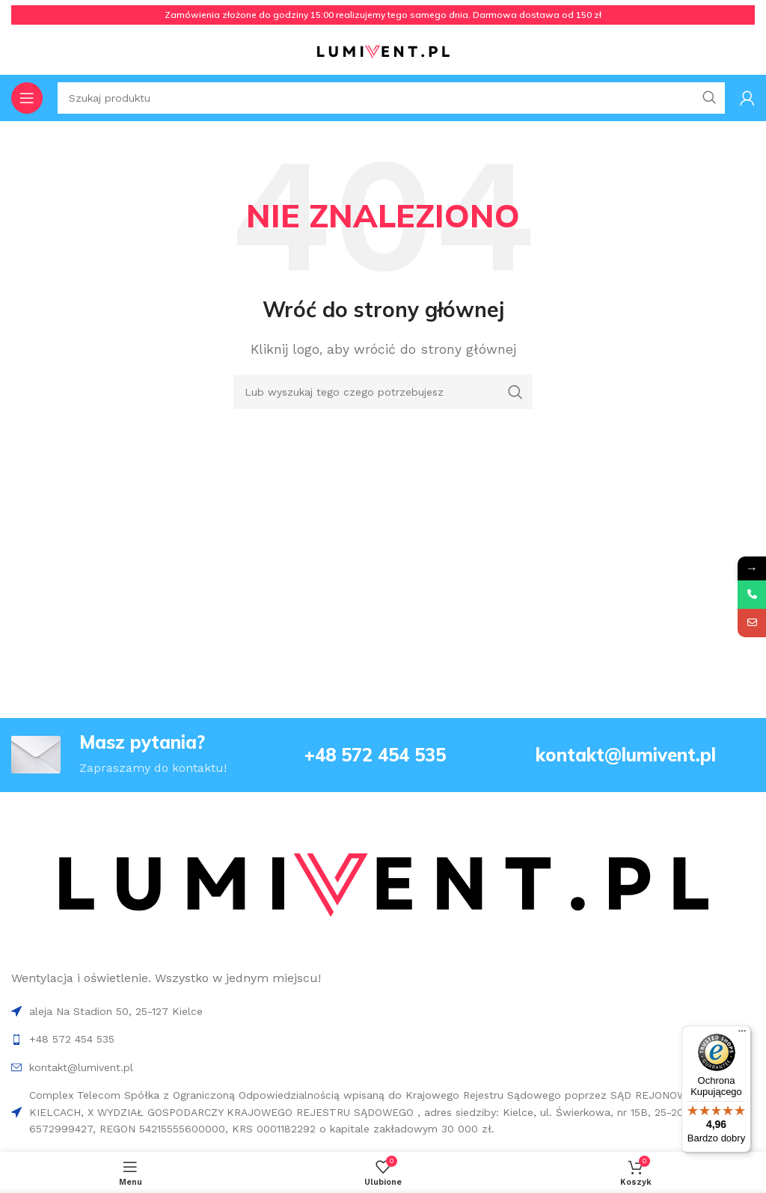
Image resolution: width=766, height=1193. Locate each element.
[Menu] (742, 1034)
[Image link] (382, 887)
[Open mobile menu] (27, 98)
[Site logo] (383, 51)
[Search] (383, 392)
